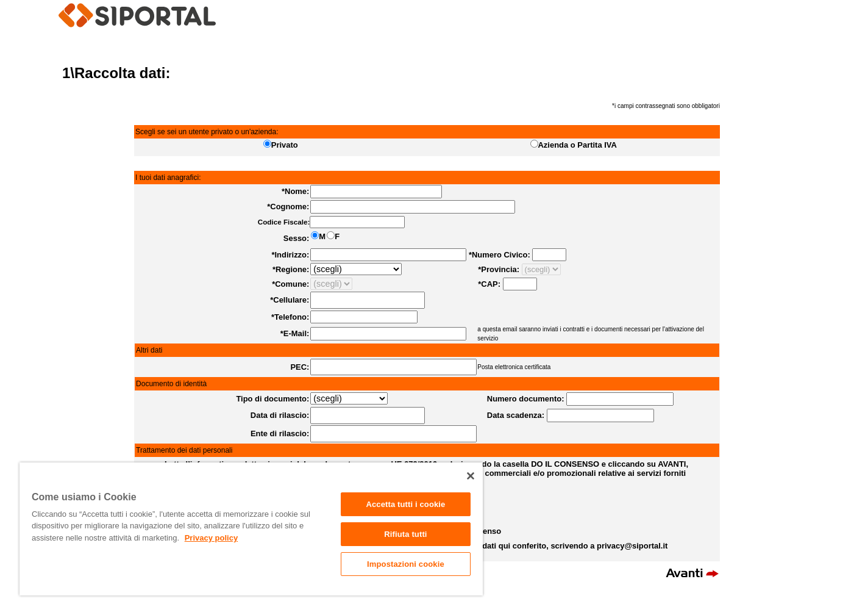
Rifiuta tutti (405, 534)
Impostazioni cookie (405, 564)
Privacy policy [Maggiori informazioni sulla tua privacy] (211, 537)
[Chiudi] (470, 476)
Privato (284, 144)
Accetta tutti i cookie (405, 504)
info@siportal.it (461, 608)
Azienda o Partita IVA (577, 144)
